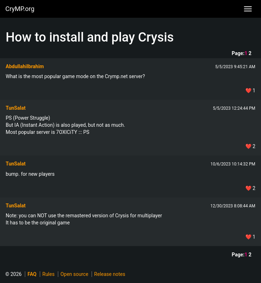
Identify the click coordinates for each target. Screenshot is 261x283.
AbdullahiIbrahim (25, 66)
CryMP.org (19, 8)
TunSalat (16, 108)
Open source (74, 274)
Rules (48, 274)
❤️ (250, 90)
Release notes (109, 274)
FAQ (31, 274)
